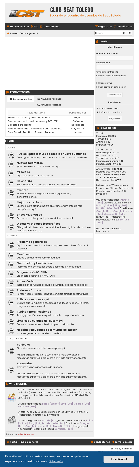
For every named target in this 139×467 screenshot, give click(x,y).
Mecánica (23, 254)
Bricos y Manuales (29, 214)
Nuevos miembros (30, 163)
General (11, 147)
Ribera (78, 132)
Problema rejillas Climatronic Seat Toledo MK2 (35, 128)
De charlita (24, 181)
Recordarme (105, 82)
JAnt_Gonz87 (77, 128)
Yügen (77, 117)
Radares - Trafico (29, 290)
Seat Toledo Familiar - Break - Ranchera (32, 132)
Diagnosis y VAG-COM (32, 272)
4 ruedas (12, 235)
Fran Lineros (72, 423)
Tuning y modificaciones (34, 312)
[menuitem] (34, 26)
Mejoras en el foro (29, 202)
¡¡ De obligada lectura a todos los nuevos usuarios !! (52, 154)
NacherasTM (25, 429)
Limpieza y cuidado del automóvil (40, 321)
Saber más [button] (56, 461)
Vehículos (24, 344)
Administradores (26, 434)
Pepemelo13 (39, 429)
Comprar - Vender (17, 338)
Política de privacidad (110, 112)
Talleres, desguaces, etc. (34, 299)
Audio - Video (26, 281)
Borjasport (77, 125)
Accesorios (24, 363)
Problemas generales (32, 242)
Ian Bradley (127, 448)
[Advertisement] (49, 62)
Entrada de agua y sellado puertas (29, 117)
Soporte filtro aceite (20, 125)
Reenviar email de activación (111, 75)
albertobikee (65, 420)
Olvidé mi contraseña (107, 71)
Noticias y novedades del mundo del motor (47, 330)
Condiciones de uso (109, 108)
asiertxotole (79, 420)
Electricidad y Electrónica (34, 263)
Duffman (78, 121)
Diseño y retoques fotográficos (38, 224)
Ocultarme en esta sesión (112, 86)
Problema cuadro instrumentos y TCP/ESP (33, 121)
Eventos (22, 190)
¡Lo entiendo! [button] (118, 459)
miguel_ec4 (81, 426)
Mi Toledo (23, 172)
